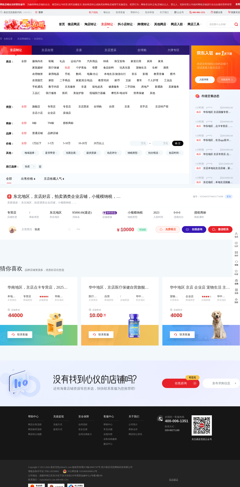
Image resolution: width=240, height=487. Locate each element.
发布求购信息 (221, 384)
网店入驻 (178, 25)
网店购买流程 (35, 430)
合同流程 (82, 425)
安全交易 (82, 430)
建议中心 (108, 445)
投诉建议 (173, 480)
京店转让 (108, 25)
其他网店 (161, 25)
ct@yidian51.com (47, 480)
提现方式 (57, 430)
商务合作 (133, 430)
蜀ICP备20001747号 (90, 468)
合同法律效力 (85, 435)
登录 (40, 13)
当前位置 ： (9, 39)
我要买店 (234, 13)
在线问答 (108, 435)
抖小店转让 (126, 25)
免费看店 (168, 230)
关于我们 (164, 13)
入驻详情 (205, 80)
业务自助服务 (110, 440)
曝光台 (107, 13)
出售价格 (27, 179)
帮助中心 (135, 13)
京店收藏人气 (53, 179)
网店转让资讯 (135, 435)
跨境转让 (144, 25)
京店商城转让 (24, 39)
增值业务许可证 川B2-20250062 (43, 472)
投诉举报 (149, 13)
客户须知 (93, 13)
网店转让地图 (35, 435)
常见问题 (108, 430)
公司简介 (133, 425)
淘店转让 (91, 25)
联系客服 (120, 13)
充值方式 (57, 425)
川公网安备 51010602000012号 (80, 472)
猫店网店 (75, 25)
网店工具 (194, 25)
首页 (62, 25)
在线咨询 (227, 80)
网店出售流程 (35, 425)
